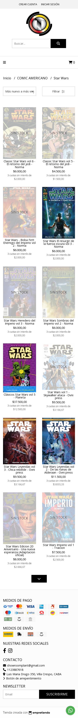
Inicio (7, 78)
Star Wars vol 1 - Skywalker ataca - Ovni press (58, 395)
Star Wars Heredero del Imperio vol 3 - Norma (19, 322)
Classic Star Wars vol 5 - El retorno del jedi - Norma (58, 164)
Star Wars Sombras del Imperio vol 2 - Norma (58, 322)
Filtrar (58, 91)
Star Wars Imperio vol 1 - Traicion (58, 546)
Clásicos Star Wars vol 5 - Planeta (19, 396)
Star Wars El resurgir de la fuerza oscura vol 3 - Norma (58, 244)
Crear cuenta (28, 4)
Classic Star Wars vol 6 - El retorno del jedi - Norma (19, 164)
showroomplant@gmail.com (24, 665)
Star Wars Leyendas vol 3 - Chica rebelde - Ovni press (19, 469)
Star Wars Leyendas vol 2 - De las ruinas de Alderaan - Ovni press (58, 469)
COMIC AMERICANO (32, 78)
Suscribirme (57, 694)
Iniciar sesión (50, 4)
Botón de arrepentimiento (22, 678)
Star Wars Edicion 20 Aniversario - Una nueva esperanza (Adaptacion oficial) (19, 550)
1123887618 (13, 670)
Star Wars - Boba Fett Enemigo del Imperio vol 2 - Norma (19, 243)
